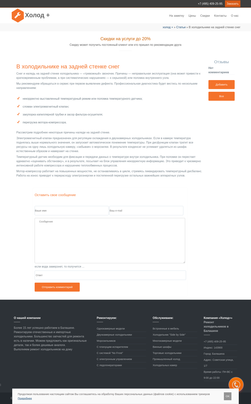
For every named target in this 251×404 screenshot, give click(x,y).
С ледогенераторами (109, 365)
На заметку (176, 15)
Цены (193, 15)
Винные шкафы (162, 346)
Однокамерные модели (111, 328)
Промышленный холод (166, 359)
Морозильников (106, 340)
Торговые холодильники (167, 353)
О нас (235, 15)
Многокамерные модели (167, 340)
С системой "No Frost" (110, 353)
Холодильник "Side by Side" (169, 334)
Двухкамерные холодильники (114, 334)
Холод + (37, 14)
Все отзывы (221, 98)
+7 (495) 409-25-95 (210, 3)
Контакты (220, 15)
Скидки (205, 15)
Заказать (233, 3)
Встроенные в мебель (166, 328)
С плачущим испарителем (112, 346)
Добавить (221, 84)
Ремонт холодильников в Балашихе (216, 326)
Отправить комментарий (57, 287)
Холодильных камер (165, 365)
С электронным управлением (114, 359)
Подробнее (25, 398)
